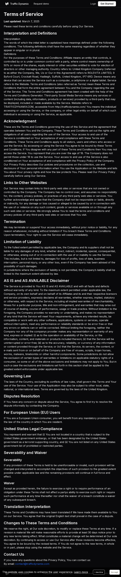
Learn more (81, 572)
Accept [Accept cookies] (114, 572)
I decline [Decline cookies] (99, 572)
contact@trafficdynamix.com (32, 563)
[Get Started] (107, 3)
